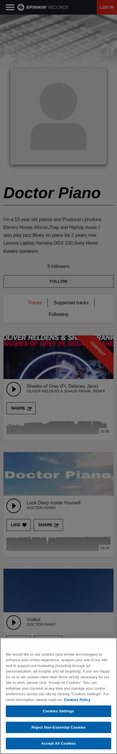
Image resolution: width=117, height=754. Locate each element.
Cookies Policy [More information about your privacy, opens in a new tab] (77, 700)
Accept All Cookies (58, 743)
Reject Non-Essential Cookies (58, 727)
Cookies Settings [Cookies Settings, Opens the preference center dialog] (58, 711)
